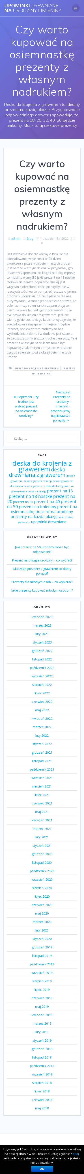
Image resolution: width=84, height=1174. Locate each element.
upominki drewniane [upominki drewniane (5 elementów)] (48, 521)
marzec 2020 (42, 922)
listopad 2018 (42, 1057)
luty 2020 (42, 930)
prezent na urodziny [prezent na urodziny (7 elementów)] (54, 511)
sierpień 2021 (42, 786)
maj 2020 (42, 913)
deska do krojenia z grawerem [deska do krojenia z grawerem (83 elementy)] (42, 466)
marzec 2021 (42, 829)
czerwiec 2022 (42, 701)
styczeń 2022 (42, 744)
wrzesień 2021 (42, 778)
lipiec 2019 (42, 989)
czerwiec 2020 (42, 905)
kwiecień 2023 (42, 617)
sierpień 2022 (42, 685)
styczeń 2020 (42, 939)
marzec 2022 (42, 727)
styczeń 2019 (42, 1040)
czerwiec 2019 (42, 998)
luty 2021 (42, 837)
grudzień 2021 (42, 752)
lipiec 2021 (42, 795)
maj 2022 (42, 710)
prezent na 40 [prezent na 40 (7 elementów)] (47, 501)
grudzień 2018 (42, 1049)
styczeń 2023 (42, 642)
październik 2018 (42, 1066)
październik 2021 (42, 769)
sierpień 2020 (42, 888)
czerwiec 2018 (42, 1100)
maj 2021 (42, 812)
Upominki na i (32, 8)
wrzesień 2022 (42, 676)
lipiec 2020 (42, 896)
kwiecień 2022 (42, 718)
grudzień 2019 (42, 947)
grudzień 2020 (42, 854)
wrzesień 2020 (42, 879)
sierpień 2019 (42, 981)
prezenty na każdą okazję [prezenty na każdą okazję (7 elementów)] (34, 516)
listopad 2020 (42, 862)
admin (15, 238)
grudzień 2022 (42, 651)
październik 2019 (42, 964)
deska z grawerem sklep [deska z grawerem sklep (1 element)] (38, 481)
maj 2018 (42, 1108)
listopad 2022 (42, 659)
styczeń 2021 (42, 845)
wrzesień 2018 (42, 1074)
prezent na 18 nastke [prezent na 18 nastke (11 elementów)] (30, 496)
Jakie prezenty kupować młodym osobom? (42, 590)
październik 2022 (42, 668)
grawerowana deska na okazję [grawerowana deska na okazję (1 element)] (28, 491)
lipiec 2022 (42, 693)
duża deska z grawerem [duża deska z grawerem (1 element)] (60, 486)
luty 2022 (42, 735)
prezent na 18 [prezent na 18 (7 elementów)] (60, 490)
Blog (30, 238)
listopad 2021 (42, 761)
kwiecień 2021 (42, 820)
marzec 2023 (42, 625)
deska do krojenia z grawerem (37, 368)
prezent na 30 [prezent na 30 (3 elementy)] (23, 502)
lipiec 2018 (42, 1091)
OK (42, 1168)
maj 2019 (42, 1006)
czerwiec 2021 (42, 803)
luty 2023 (42, 634)
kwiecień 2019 (42, 1015)
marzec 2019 (42, 1023)
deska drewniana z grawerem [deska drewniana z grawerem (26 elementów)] (37, 472)
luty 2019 (42, 1032)
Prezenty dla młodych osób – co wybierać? (42, 582)
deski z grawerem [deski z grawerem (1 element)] (63, 481)
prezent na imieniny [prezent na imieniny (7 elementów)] (37, 506)
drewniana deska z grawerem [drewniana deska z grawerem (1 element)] (27, 486)
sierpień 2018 (42, 1083)
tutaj (76, 1154)
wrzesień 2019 (42, 972)
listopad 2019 (42, 956)
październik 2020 (42, 871)
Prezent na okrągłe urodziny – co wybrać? (42, 560)
